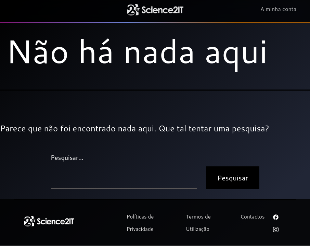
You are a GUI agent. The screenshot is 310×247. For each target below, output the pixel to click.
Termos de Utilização (198, 223)
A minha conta (278, 9)
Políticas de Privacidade (140, 223)
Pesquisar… (67, 157)
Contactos (252, 216)
